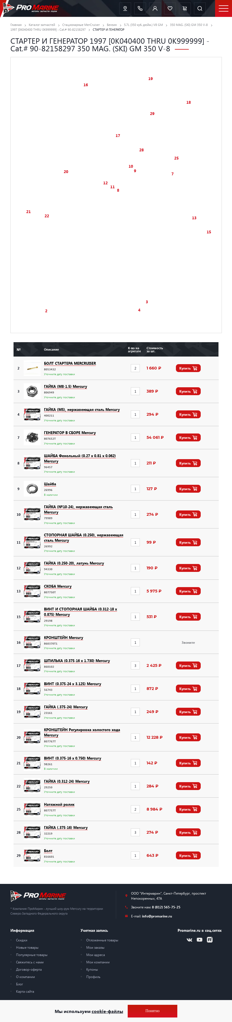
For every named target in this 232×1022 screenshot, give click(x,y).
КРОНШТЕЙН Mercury (63, 637)
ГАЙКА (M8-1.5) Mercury (65, 386)
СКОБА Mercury (58, 586)
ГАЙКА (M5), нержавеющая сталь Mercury (82, 409)
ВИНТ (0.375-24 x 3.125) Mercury (72, 683)
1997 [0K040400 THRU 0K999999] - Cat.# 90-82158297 (48, 29)
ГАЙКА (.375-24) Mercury (66, 706)
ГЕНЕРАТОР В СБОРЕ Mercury (70, 432)
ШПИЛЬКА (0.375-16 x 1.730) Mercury (77, 660)
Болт (48, 850)
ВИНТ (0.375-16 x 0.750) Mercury (72, 758)
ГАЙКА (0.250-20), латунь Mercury (74, 563)
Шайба (50, 483)
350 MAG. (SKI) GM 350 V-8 (189, 25)
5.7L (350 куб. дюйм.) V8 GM (143, 25)
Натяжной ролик (59, 804)
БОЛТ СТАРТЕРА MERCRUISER (70, 363)
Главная (16, 25)
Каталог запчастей (42, 25)
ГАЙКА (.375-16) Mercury (66, 827)
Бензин (112, 25)
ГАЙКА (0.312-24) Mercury (67, 781)
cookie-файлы (107, 1011)
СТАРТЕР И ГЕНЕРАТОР (108, 29)
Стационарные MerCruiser (81, 25)
